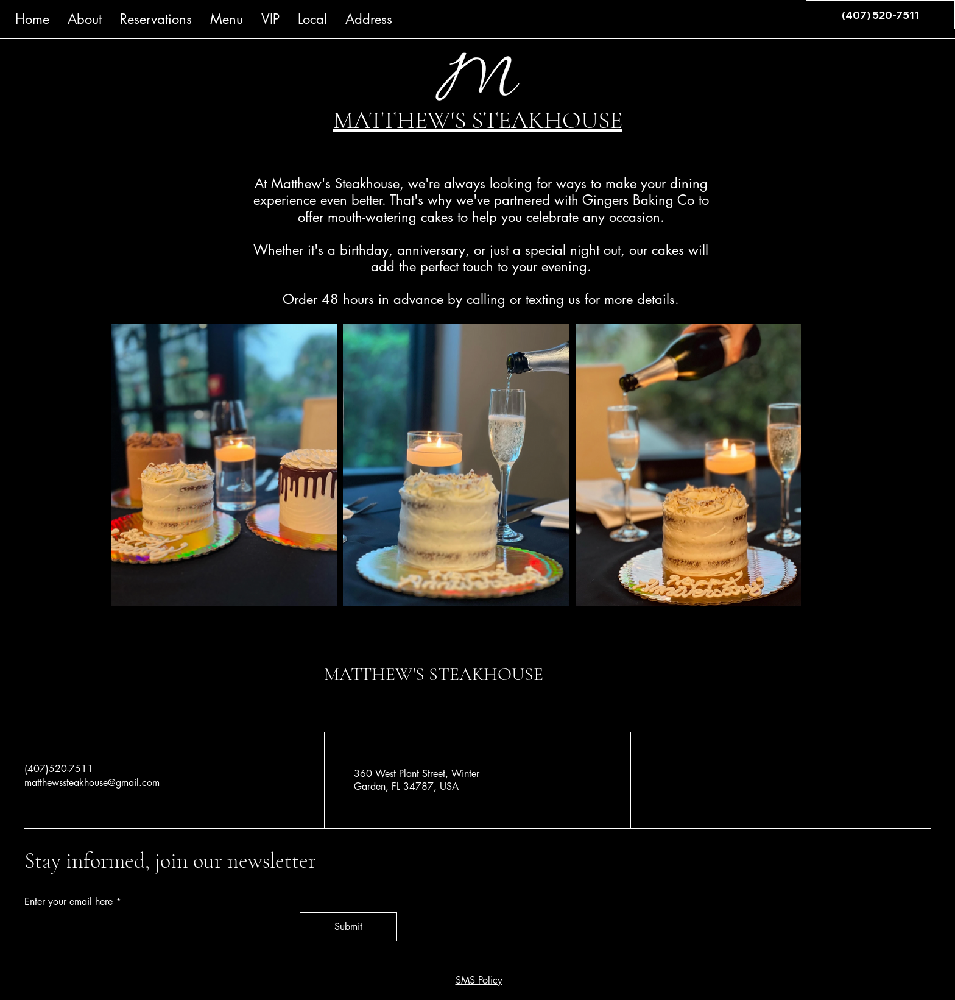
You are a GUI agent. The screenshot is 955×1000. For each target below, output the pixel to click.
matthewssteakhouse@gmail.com (92, 782)
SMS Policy (479, 980)
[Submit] (348, 926)
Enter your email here (68, 902)
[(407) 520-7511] (880, 14)
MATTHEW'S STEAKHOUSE (433, 674)
